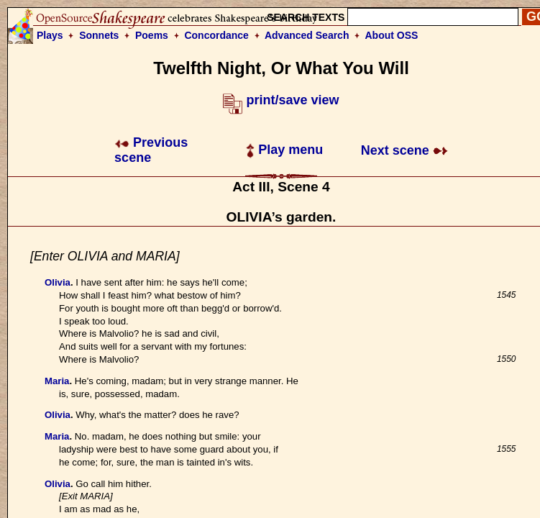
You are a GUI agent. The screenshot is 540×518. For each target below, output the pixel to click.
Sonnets (99, 35)
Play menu (284, 149)
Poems (151, 35)
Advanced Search (307, 35)
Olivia (57, 282)
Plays (50, 35)
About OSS (391, 35)
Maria (57, 381)
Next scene (404, 150)
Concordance (216, 35)
